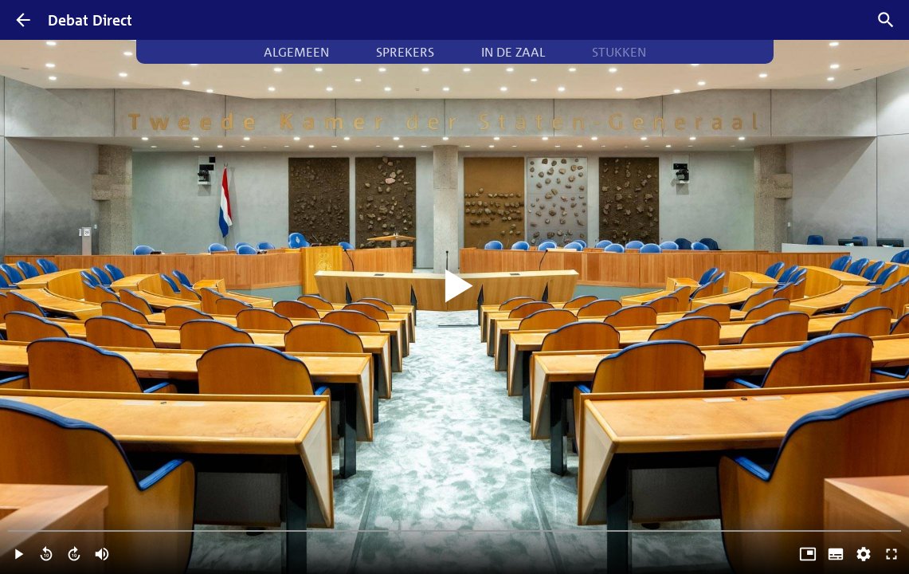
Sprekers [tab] (405, 52)
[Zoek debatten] (886, 20)
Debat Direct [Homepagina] (90, 20)
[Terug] (23, 20)
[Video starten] (455, 287)
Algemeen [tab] (296, 52)
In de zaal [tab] (513, 52)
